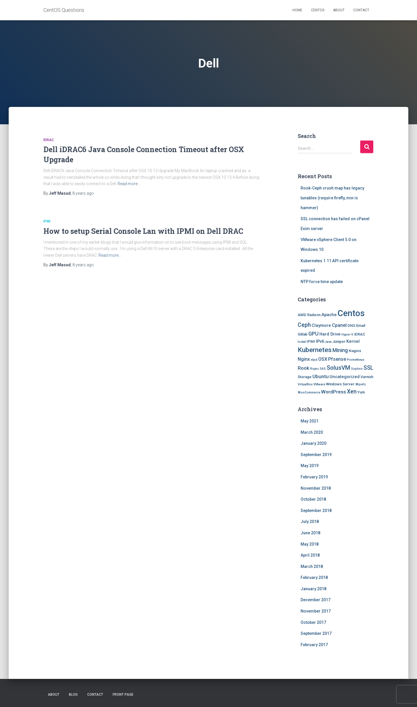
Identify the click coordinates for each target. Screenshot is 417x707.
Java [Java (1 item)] (328, 342)
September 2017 (316, 633)
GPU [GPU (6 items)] (313, 334)
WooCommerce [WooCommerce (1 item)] (309, 392)
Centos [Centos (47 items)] (351, 313)
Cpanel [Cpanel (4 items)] (339, 325)
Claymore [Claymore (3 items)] (321, 325)
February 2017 (314, 644)
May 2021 (310, 421)
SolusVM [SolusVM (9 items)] (338, 367)
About (339, 10)
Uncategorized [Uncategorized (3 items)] (345, 376)
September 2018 (316, 510)
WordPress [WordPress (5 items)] (333, 392)
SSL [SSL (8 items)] (368, 368)
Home (297, 10)
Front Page (123, 695)
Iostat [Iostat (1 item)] (302, 342)
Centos (317, 10)
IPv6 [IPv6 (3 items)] (320, 341)
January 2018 (313, 588)
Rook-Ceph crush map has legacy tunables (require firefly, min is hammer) (332, 198)
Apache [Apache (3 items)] (329, 314)
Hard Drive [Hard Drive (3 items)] (330, 334)
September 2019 (316, 454)
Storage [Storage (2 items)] (305, 377)
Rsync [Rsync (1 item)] (314, 369)
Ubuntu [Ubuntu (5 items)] (320, 376)
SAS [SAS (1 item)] (323, 369)
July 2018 (310, 521)
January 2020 (313, 443)
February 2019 (314, 477)
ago (83, 193)
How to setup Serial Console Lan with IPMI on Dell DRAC (143, 231)
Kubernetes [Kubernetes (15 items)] (315, 350)
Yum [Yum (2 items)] (361, 392)
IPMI (46, 221)
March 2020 (312, 432)
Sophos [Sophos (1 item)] (357, 369)
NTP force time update (322, 281)
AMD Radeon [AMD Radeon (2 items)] (309, 315)
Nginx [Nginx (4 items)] (304, 359)
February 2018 (314, 577)
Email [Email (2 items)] (360, 325)
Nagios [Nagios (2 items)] (355, 351)
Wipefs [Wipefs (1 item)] (360, 384)
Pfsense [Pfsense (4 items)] (337, 359)
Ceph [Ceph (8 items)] (304, 325)
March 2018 (312, 566)
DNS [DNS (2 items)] (351, 325)
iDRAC (48, 140)
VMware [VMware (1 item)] (319, 384)
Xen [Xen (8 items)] (351, 391)
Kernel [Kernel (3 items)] (353, 341)
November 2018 (316, 488)
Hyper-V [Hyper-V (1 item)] (347, 334)
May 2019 (310, 465)
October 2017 (313, 622)
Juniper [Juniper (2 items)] (338, 341)
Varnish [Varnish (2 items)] (367, 377)
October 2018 (313, 499)
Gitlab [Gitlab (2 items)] (303, 334)
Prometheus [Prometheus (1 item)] (355, 360)
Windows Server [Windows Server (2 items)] (340, 384)
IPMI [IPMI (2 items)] (311, 341)
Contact (361, 10)
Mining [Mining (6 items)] (340, 350)
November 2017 (316, 611)
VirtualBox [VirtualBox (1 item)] (305, 384)
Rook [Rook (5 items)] (303, 368)
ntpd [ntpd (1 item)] (314, 360)
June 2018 (310, 533)
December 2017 (315, 599)
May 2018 (310, 544)
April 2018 (310, 555)
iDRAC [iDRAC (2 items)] (359, 334)
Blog (73, 695)
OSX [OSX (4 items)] (322, 359)
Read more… (129, 183)
